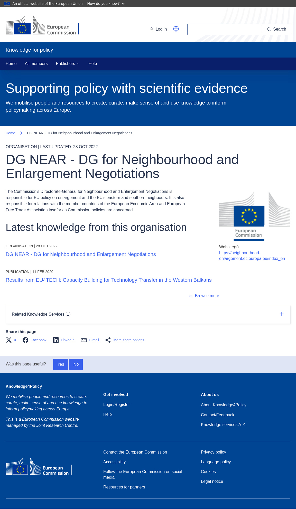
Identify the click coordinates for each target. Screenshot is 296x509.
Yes (60, 364)
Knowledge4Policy (24, 386)
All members (36, 63)
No (76, 364)
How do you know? (106, 3)
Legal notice (212, 481)
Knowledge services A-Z (223, 424)
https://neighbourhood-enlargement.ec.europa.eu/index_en (252, 256)
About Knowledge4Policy (223, 405)
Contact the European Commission (135, 452)
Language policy (216, 462)
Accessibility (114, 462)
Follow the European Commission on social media (142, 474)
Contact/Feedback (217, 415)
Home (11, 63)
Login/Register (116, 404)
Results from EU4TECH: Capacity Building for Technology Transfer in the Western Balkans (109, 280)
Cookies (208, 471)
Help (92, 63)
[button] (176, 29)
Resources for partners (124, 487)
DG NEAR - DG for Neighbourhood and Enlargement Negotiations (81, 254)
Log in (158, 29)
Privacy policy (213, 452)
